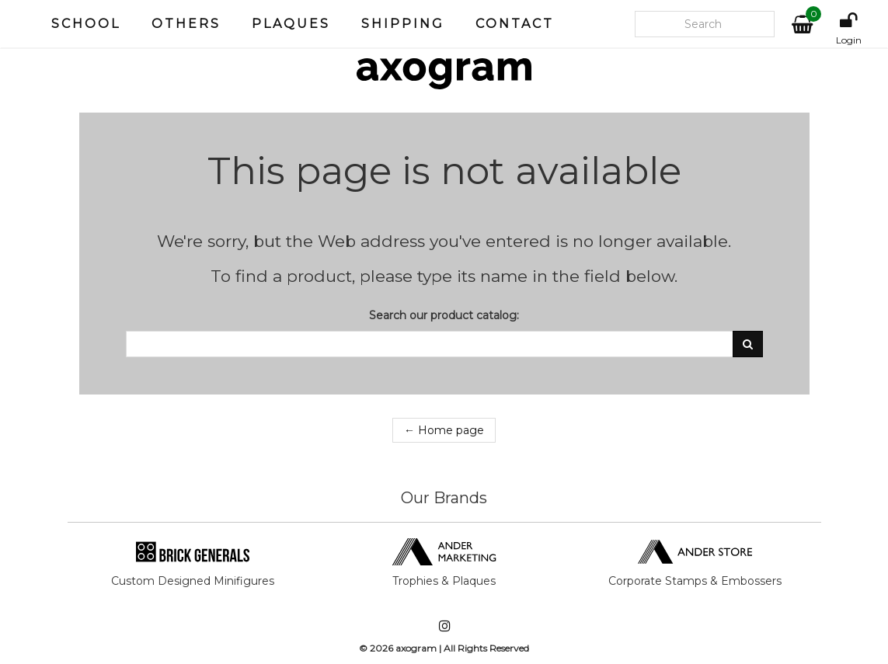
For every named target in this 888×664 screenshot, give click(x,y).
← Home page (444, 430)
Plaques (291, 23)
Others (186, 23)
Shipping (402, 23)
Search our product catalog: (444, 315)
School (85, 23)
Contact (514, 23)
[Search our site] (705, 24)
